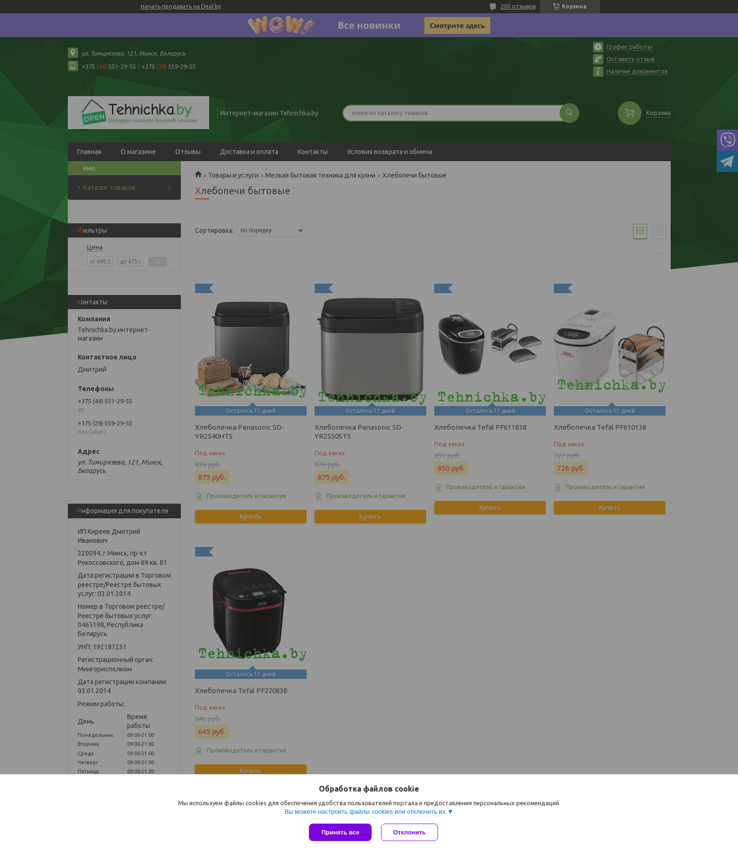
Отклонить (409, 832)
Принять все (340, 832)
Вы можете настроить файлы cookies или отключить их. (365, 811)
